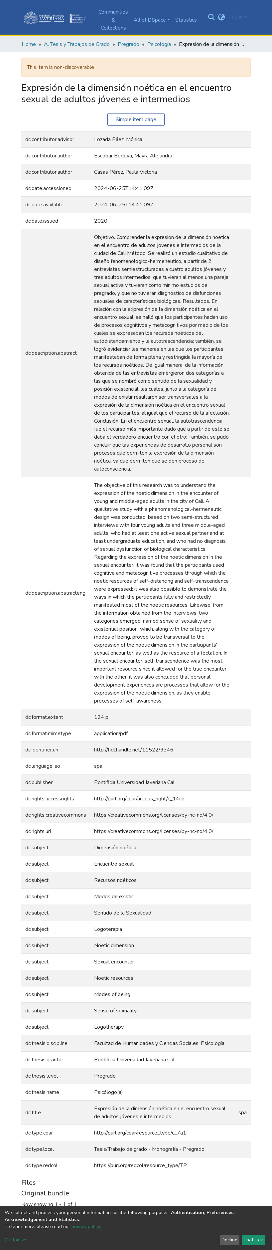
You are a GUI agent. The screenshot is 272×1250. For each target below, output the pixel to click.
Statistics (186, 20)
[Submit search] (211, 17)
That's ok (253, 1240)
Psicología (159, 44)
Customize (15, 1240)
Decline (229, 1240)
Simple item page (136, 119)
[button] (221, 17)
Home (29, 44)
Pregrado (128, 44)
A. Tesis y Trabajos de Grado (77, 44)
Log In (235, 17)
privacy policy (85, 1226)
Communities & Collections (113, 20)
